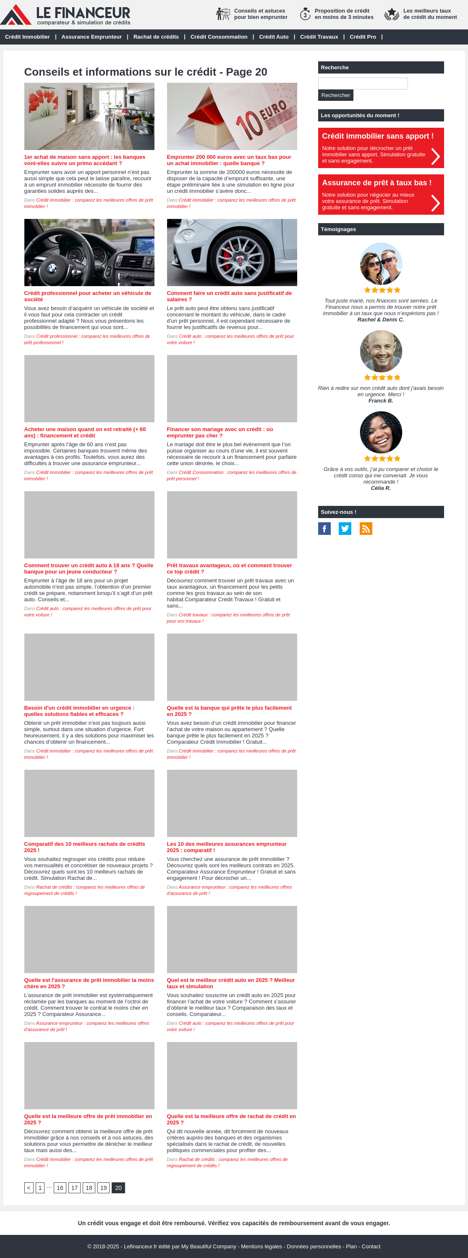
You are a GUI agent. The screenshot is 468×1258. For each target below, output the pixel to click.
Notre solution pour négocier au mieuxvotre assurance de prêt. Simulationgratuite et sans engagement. (368, 201)
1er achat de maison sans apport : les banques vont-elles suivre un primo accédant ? (85, 160)
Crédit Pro (363, 37)
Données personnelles (314, 1246)
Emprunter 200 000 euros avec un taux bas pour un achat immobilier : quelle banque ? (229, 160)
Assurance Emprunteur (92, 37)
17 (74, 1187)
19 (103, 1187)
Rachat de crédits (156, 37)
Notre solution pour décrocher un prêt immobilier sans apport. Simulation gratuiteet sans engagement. (374, 154)
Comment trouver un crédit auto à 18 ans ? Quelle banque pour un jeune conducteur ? (89, 568)
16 (60, 1187)
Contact (371, 1246)
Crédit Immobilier (27, 37)
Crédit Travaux (319, 37)
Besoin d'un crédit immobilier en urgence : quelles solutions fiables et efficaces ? (79, 711)
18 (89, 1187)
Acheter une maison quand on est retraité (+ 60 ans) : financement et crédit (85, 432)
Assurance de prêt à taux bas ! (377, 183)
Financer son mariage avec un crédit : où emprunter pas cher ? (220, 432)
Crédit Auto (273, 37)
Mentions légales (261, 1246)
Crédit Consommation (219, 37)
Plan (351, 1246)
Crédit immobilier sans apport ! (378, 136)
